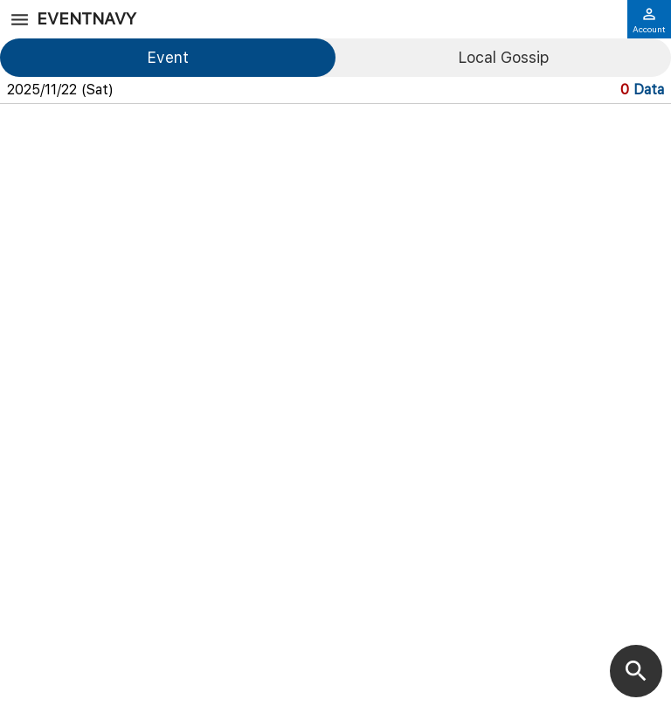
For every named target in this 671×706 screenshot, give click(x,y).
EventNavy (86, 19)
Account (649, 20)
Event (168, 57)
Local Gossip (503, 57)
